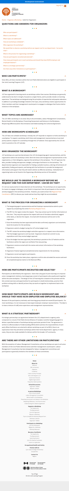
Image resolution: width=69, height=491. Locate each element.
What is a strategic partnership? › (14, 66)
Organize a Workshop (14, 20)
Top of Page (34, 474)
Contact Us (34, 454)
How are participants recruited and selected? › (18, 57)
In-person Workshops (34, 391)
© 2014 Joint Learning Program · (34, 476)
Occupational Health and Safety (34, 445)
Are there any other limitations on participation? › (19, 69)
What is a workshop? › (10, 35)
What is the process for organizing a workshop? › (19, 54)
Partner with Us (34, 448)
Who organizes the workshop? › (13, 45)
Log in (58, 5)
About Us (34, 363)
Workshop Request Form (37, 209)
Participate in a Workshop (34, 423)
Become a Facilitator (34, 432)
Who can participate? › (10, 32)
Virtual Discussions (34, 384)
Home (4, 20)
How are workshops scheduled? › (14, 42)
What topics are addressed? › (12, 39)
